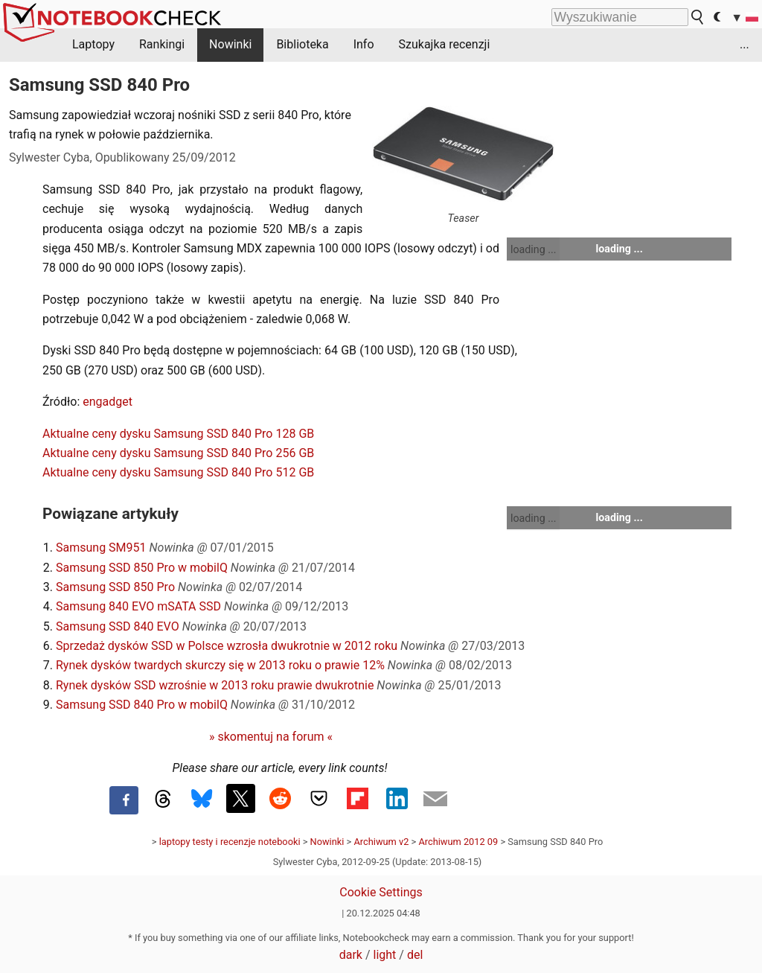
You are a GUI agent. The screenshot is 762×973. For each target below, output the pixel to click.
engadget (107, 402)
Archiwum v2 (381, 841)
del (415, 955)
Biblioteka (302, 44)
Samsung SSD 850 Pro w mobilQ (142, 568)
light (385, 955)
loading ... (533, 249)
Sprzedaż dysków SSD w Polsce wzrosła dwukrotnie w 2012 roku (226, 646)
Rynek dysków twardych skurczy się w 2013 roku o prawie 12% (220, 665)
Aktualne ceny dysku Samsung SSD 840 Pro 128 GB (178, 434)
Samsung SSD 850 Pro (115, 587)
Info (363, 44)
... (744, 44)
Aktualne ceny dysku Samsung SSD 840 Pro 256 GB (178, 453)
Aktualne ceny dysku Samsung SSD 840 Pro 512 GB (178, 472)
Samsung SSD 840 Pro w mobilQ (142, 705)
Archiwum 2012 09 (458, 841)
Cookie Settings (381, 892)
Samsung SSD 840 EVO (117, 626)
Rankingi (162, 44)
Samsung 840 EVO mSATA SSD (138, 606)
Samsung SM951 (101, 547)
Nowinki (230, 44)
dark (350, 955)
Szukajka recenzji (444, 44)
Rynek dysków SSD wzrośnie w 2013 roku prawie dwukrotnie (215, 685)
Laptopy (93, 44)
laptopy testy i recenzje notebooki (230, 841)
